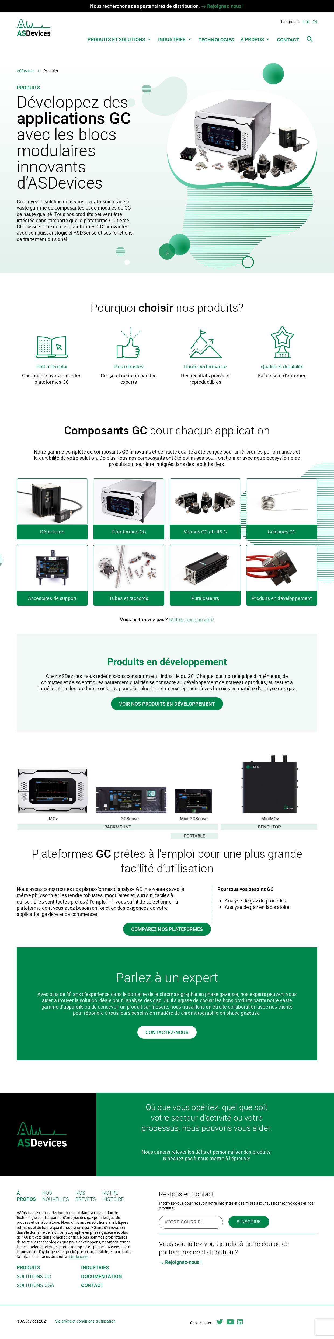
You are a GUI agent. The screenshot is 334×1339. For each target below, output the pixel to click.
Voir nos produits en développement (167, 703)
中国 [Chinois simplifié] (305, 21)
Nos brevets (85, 1196)
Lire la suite (78, 1256)
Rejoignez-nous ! (222, 6)
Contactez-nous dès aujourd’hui (206, 1140)
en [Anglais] (314, 21)
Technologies (216, 40)
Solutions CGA (35, 1285)
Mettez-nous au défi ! (191, 619)
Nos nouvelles (55, 1196)
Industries (172, 39)
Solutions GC (34, 1276)
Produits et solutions (116, 39)
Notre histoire (113, 1196)
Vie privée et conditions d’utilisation (85, 1321)
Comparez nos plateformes (167, 929)
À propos (252, 39)
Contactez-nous (167, 1032)
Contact (288, 40)
